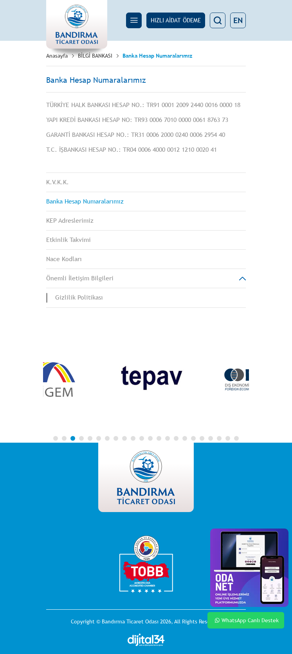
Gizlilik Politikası (79, 297)
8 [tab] (116, 438)
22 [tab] (236, 438)
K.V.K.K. (57, 182)
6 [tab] (98, 438)
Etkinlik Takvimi (68, 239)
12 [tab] (150, 438)
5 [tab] (90, 438)
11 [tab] (141, 438)
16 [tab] (184, 438)
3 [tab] (72, 438)
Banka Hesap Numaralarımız (157, 56)
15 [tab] (176, 438)
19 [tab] (210, 438)
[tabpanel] (157, 379)
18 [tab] (202, 438)
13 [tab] (159, 438)
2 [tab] (64, 438)
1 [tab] (55, 438)
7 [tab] (107, 438)
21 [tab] (227, 438)
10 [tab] (133, 438)
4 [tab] (81, 438)
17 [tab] (193, 438)
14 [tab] (167, 438)
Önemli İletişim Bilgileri (80, 278)
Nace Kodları (64, 259)
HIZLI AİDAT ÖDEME (176, 20)
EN (238, 20)
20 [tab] (219, 438)
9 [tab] (124, 438)
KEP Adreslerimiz (70, 220)
